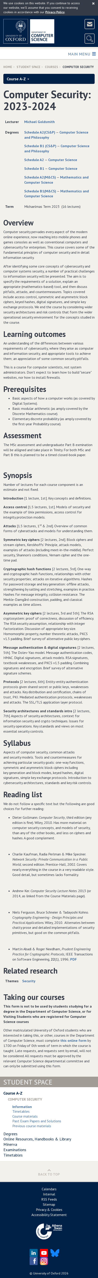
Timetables (21, 1111)
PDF (73, 959)
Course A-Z (18, 78)
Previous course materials (31, 1126)
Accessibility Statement (49, 1214)
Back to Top (49, 1172)
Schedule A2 (34, 159)
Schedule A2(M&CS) (40, 177)
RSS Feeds (49, 1199)
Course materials (25, 1116)
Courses (51, 67)
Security (28, 981)
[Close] (93, 3)
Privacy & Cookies (49, 1209)
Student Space (28, 67)
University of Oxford (46, 1273)
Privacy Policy (55, 12)
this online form (73, 1040)
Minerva (10, 1144)
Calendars (49, 1189)
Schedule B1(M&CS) (40, 191)
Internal (49, 1194)
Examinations (14, 1149)
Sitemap (49, 1204)
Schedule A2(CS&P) (39, 132)
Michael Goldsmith (39, 121)
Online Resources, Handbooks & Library (37, 1139)
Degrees (10, 1133)
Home (7, 67)
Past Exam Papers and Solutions (36, 1121)
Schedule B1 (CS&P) (40, 146)
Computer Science (62, 159)
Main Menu (82, 54)
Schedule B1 (34, 168)
